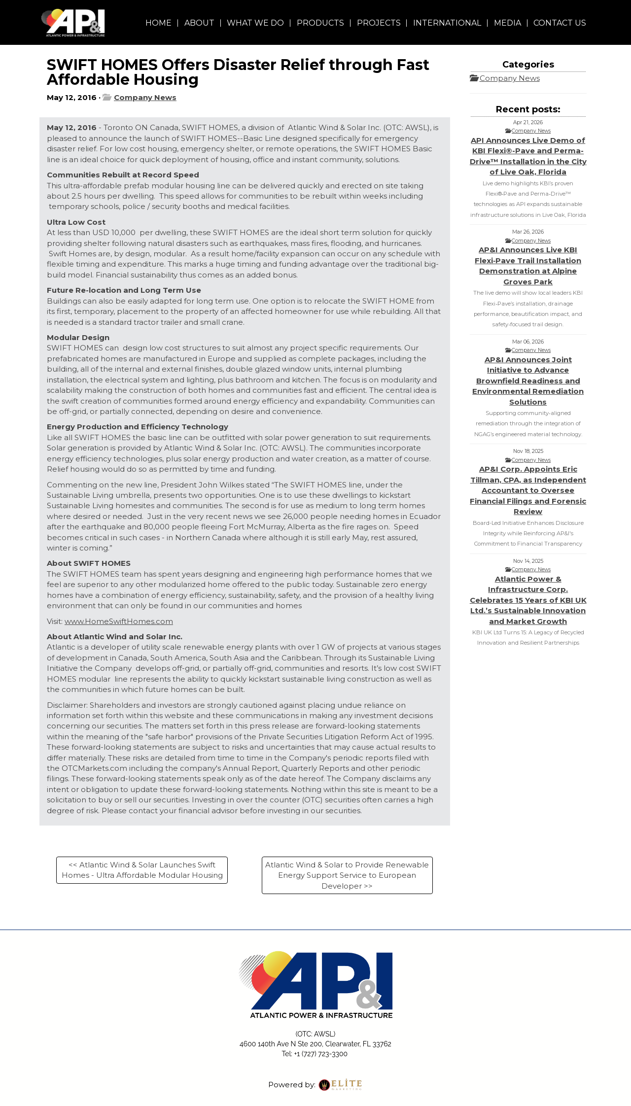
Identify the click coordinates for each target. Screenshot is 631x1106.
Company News (145, 97)
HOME (158, 23)
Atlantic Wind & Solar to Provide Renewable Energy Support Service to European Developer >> (347, 875)
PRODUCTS (320, 23)
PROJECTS (379, 23)
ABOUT (199, 23)
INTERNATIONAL (447, 23)
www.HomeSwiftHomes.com (119, 621)
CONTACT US (559, 23)
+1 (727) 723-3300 (321, 1054)
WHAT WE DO (255, 23)
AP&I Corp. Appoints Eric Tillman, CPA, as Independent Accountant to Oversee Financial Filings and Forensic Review (528, 490)
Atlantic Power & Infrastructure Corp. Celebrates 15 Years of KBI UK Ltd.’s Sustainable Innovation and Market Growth (528, 600)
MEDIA (507, 23)
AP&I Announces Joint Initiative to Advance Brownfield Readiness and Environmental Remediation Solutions (528, 381)
